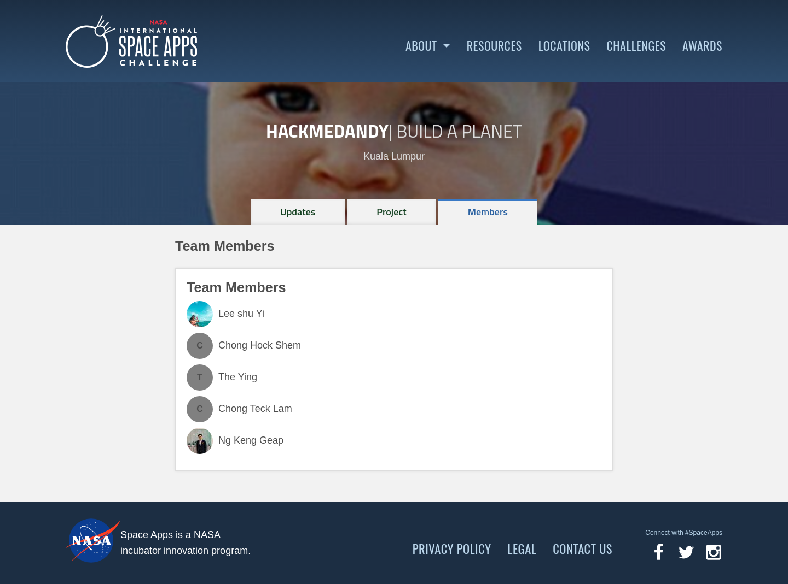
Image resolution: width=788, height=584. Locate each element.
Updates (297, 211)
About (421, 46)
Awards (702, 46)
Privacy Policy (452, 548)
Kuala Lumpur (394, 156)
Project (391, 211)
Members (488, 211)
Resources (494, 46)
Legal (522, 548)
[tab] (298, 212)
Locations (564, 46)
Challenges (636, 46)
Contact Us (582, 548)
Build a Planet (459, 131)
